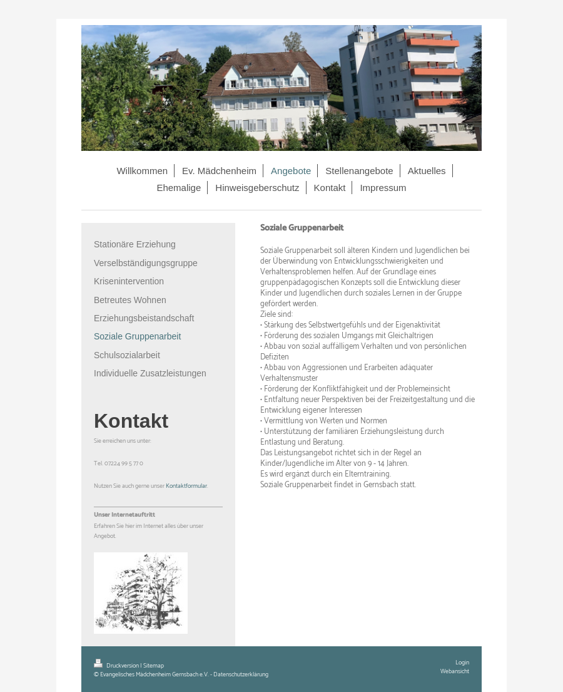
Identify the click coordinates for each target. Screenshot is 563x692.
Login (462, 663)
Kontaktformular (186, 486)
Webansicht (454, 671)
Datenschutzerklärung (240, 674)
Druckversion (117, 666)
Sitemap (153, 666)
